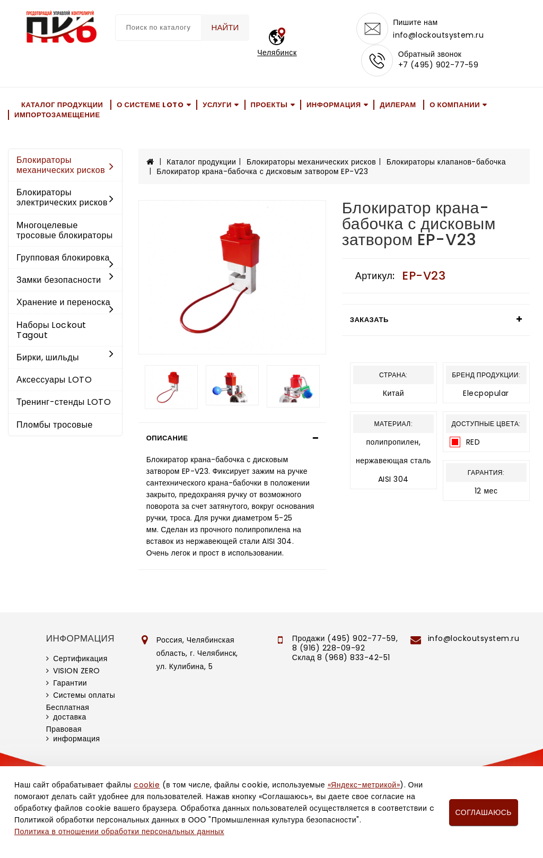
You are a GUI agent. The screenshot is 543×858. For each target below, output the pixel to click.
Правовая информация (73, 733)
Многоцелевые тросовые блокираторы (64, 230)
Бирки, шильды (65, 357)
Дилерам (398, 105)
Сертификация (80, 658)
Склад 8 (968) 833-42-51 (341, 657)
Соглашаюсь (484, 812)
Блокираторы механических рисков (65, 165)
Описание (167, 438)
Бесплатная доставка (68, 712)
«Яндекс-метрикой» (364, 784)
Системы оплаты (84, 695)
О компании (455, 105)
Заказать (369, 320)
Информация (333, 105)
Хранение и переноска (65, 303)
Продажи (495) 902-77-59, (345, 638)
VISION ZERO (76, 670)
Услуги (217, 105)
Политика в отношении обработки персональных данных (119, 831)
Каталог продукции (62, 105)
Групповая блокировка (65, 258)
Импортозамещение (57, 115)
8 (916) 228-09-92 (328, 648)
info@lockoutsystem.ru (438, 35)
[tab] (232, 438)
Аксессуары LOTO (54, 380)
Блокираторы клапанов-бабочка (446, 162)
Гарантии (70, 683)
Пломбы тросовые (54, 425)
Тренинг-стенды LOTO (63, 402)
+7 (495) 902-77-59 (438, 64)
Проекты (269, 105)
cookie (147, 784)
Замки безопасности (65, 280)
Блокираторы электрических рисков (65, 197)
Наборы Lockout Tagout (51, 330)
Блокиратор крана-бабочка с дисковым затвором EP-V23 (262, 171)
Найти (225, 27)
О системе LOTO (150, 105)
